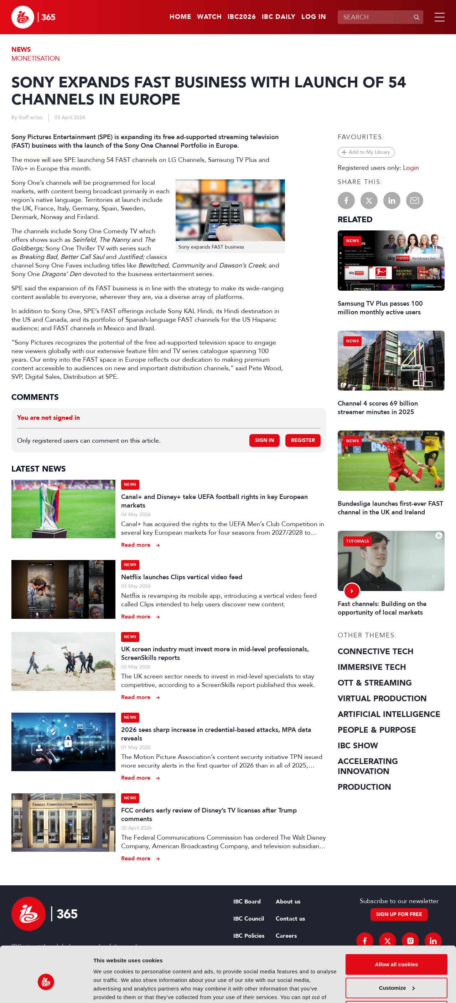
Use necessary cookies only (396, 975)
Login (411, 167)
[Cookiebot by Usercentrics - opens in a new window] (46, 989)
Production (364, 787)
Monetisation (35, 58)
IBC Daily (279, 17)
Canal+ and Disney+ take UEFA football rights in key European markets (214, 501)
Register (303, 440)
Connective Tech (376, 651)
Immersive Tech (372, 667)
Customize (397, 951)
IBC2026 (242, 17)
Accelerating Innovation (368, 766)
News (21, 49)
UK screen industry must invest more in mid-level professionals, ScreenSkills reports (215, 653)
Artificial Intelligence (389, 714)
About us (288, 902)
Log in (313, 17)
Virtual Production (382, 698)
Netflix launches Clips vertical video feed (181, 577)
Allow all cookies (396, 928)
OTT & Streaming (375, 683)
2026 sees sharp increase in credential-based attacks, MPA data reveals (216, 734)
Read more (135, 545)
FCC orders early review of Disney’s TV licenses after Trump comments (209, 814)
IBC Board (247, 902)
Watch (209, 17)
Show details (109, 989)
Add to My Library (369, 152)
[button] (438, 17)
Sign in (264, 440)
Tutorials (357, 541)
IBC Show (358, 745)
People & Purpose (377, 730)
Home (180, 17)
